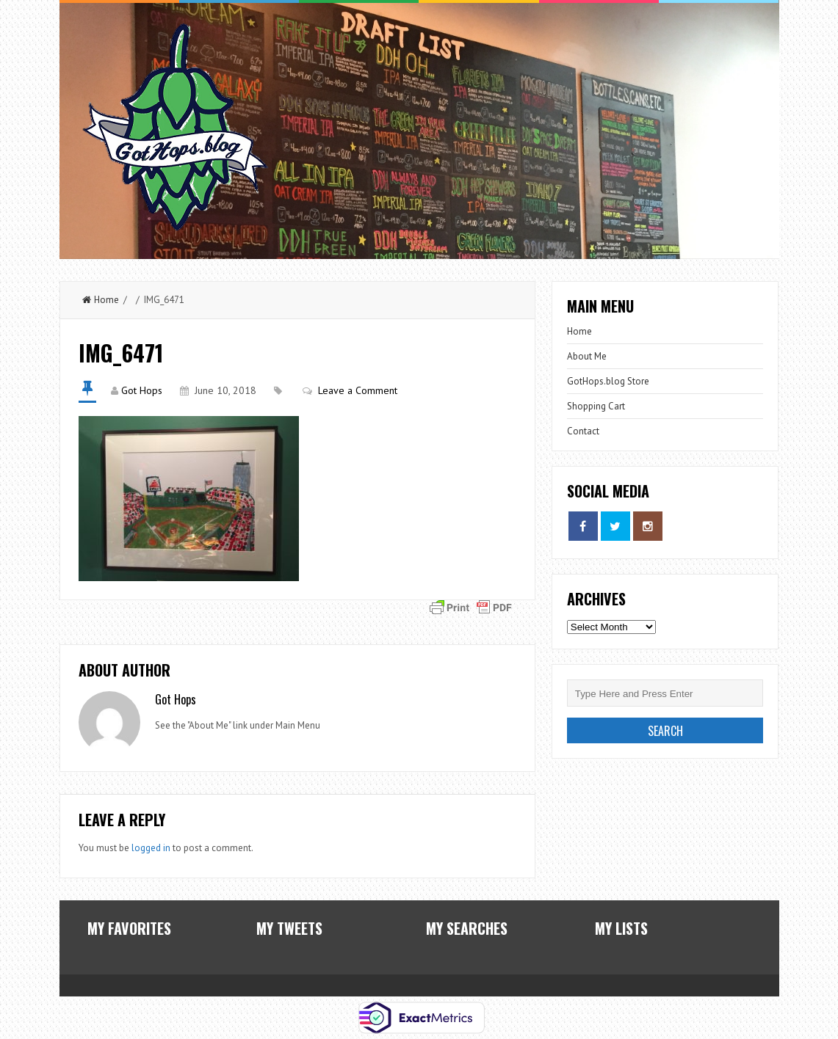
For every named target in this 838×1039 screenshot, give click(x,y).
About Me (587, 356)
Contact (583, 431)
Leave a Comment (357, 390)
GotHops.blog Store (608, 381)
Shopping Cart (596, 406)
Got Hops (141, 390)
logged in (150, 848)
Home (100, 300)
